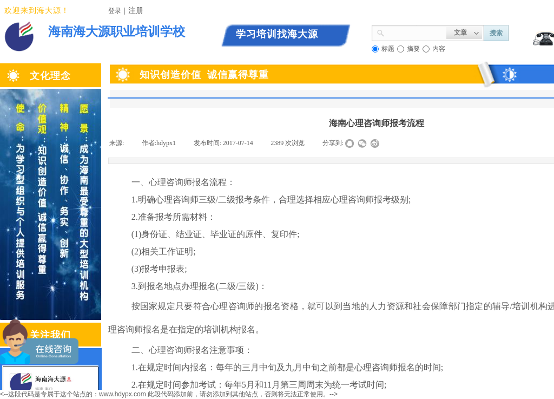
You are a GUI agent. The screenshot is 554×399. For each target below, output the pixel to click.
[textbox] (415, 32)
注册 (135, 10)
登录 (114, 11)
